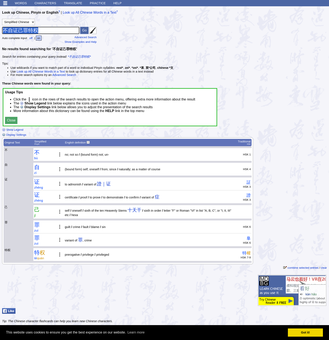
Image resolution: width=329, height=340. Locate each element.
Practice (98, 3)
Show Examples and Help (81, 41)
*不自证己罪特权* (79, 56)
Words (21, 3)
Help (117, 3)
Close (11, 120)
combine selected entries (303, 267)
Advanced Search (85, 37)
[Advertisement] (295, 34)
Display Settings (14, 134)
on (38, 38)
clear (324, 267)
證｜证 (104, 183)
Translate (73, 3)
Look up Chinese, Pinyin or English (30, 12)
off (31, 38)
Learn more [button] (136, 332)
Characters (45, 3)
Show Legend (12, 129)
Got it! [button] (305, 332)
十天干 (134, 210)
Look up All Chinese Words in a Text (89, 12)
